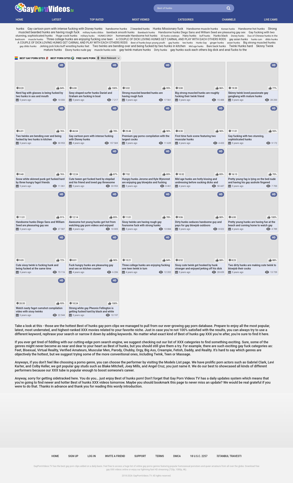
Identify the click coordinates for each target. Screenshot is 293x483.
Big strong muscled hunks (259, 42)
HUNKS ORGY (105, 35)
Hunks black (220, 35)
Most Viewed (140, 19)
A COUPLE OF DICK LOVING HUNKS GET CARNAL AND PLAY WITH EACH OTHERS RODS (171, 39)
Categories (186, 19)
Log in (92, 456)
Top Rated (97, 19)
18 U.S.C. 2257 (198, 456)
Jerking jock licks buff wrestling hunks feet (64, 46)
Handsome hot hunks (251, 28)
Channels (228, 19)
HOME (19, 19)
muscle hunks (35, 39)
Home (55, 456)
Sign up (73, 456)
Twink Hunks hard (241, 46)
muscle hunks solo (105, 49)
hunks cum (256, 39)
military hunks (88, 36)
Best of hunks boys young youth (148, 42)
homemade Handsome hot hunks (136, 35)
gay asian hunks (238, 39)
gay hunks (173, 42)
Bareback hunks (146, 32)
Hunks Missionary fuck (168, 28)
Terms (159, 456)
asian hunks (233, 42)
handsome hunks (116, 28)
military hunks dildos (93, 32)
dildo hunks (271, 39)
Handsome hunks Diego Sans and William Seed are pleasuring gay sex (202, 32)
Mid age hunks (196, 46)
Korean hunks (228, 29)
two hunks (188, 42)
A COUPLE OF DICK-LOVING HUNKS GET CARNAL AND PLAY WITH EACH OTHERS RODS (73, 42)
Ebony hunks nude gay (78, 49)
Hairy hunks (189, 35)
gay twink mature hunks (135, 50)
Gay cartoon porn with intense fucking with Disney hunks (64, 28)
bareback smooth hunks (121, 32)
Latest (56, 19)
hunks (20, 28)
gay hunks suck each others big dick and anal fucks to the (208, 50)
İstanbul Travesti (229, 456)
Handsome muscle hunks (202, 28)
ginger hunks (217, 42)
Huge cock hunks (66, 35)
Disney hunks (237, 36)
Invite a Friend (115, 456)
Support (140, 456)
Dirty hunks (160, 49)
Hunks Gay (201, 42)
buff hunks (205, 36)
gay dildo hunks (28, 46)
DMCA (177, 456)
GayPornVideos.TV (142, 475)
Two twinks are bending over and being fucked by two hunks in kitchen (139, 46)
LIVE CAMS (270, 19)
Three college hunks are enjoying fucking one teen (80, 39)
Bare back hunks (216, 46)
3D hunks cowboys (170, 36)
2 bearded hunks (139, 28)
